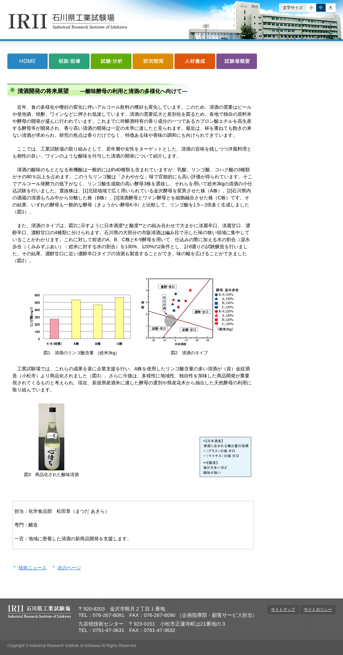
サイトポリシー (318, 609)
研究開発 (153, 63)
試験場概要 (236, 63)
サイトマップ (283, 609)
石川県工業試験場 (71, 21)
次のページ (69, 567)
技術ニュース (32, 567)
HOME (27, 63)
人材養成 (195, 63)
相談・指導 (69, 63)
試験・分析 (111, 63)
